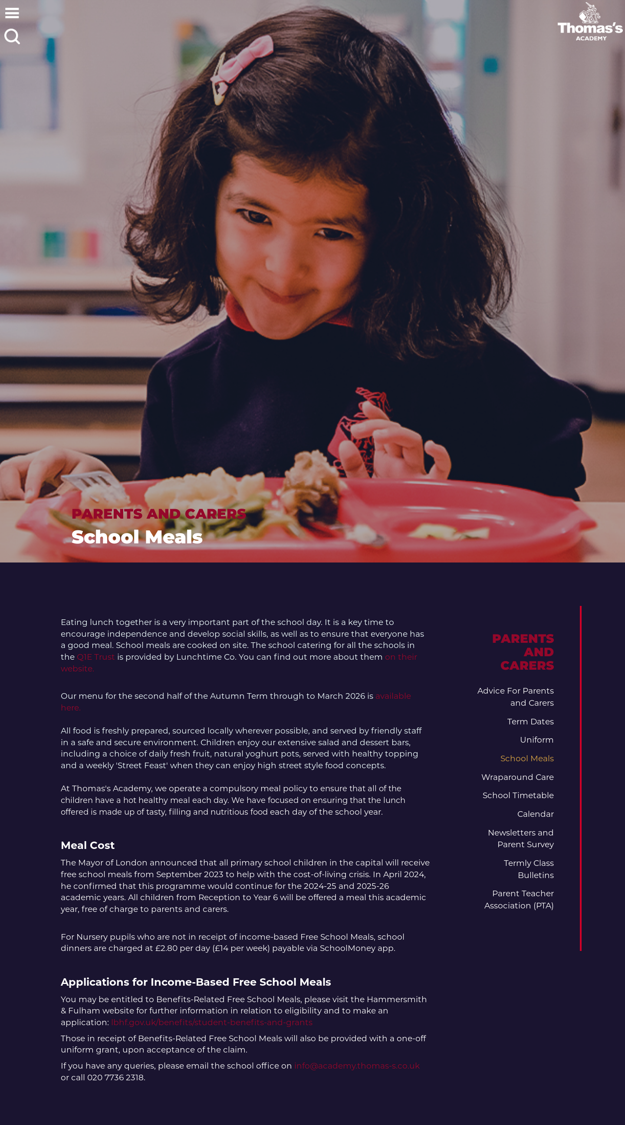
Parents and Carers (159, 513)
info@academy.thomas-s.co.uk (357, 1066)
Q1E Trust (96, 657)
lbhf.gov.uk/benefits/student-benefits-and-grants (213, 1022)
